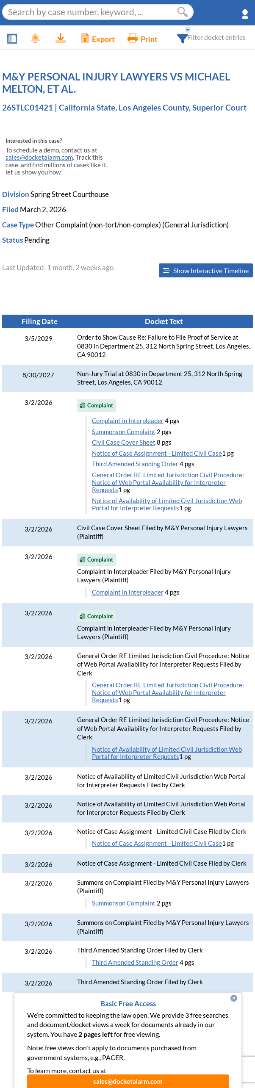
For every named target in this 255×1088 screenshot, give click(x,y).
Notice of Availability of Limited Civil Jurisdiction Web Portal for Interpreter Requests (167, 504)
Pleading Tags (118, 1049)
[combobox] (183, 37)
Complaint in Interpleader (128, 420)
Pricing (136, 1032)
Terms (191, 1049)
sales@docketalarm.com (39, 157)
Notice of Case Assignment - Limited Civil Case (157, 453)
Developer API (208, 1032)
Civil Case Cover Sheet (123, 442)
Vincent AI (70, 1049)
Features (65, 1032)
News (33, 1032)
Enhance (102, 1032)
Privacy (160, 1049)
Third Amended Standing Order (135, 464)
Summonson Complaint (123, 431)
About (166, 1032)
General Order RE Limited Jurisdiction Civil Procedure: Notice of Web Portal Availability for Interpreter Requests (168, 482)
